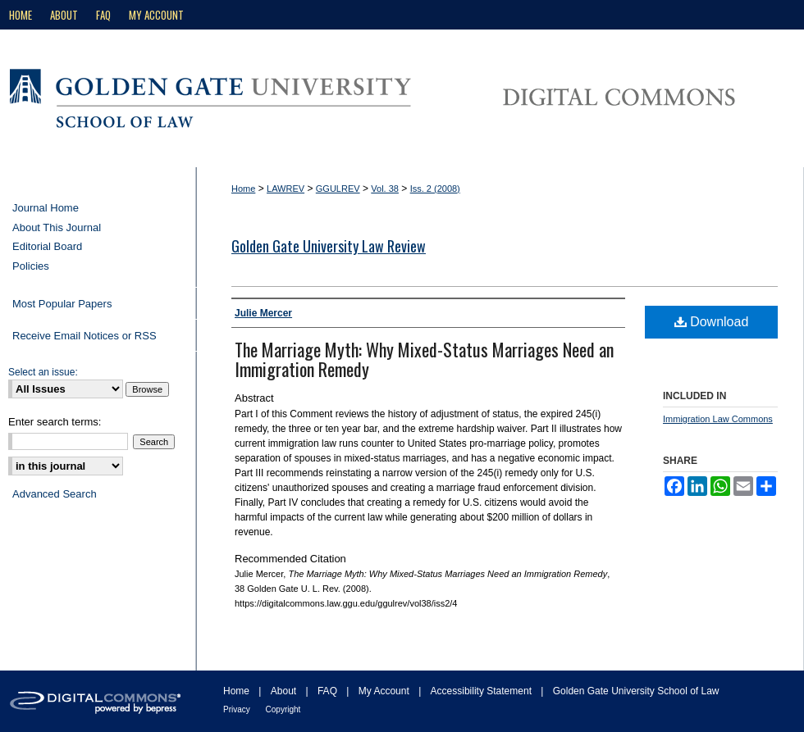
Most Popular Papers (62, 304)
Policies (30, 266)
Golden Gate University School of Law (636, 691)
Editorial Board (47, 246)
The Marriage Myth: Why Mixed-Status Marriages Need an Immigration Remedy (424, 359)
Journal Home (45, 208)
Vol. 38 (385, 188)
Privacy (238, 709)
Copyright (283, 709)
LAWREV (285, 188)
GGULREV (338, 188)
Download (711, 322)
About (285, 691)
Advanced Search (54, 494)
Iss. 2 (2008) (435, 188)
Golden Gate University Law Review (328, 246)
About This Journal (56, 227)
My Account (385, 691)
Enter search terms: (54, 422)
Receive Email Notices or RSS (84, 336)
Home (243, 188)
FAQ (328, 691)
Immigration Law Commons (718, 419)
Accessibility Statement (483, 691)
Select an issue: (43, 372)
